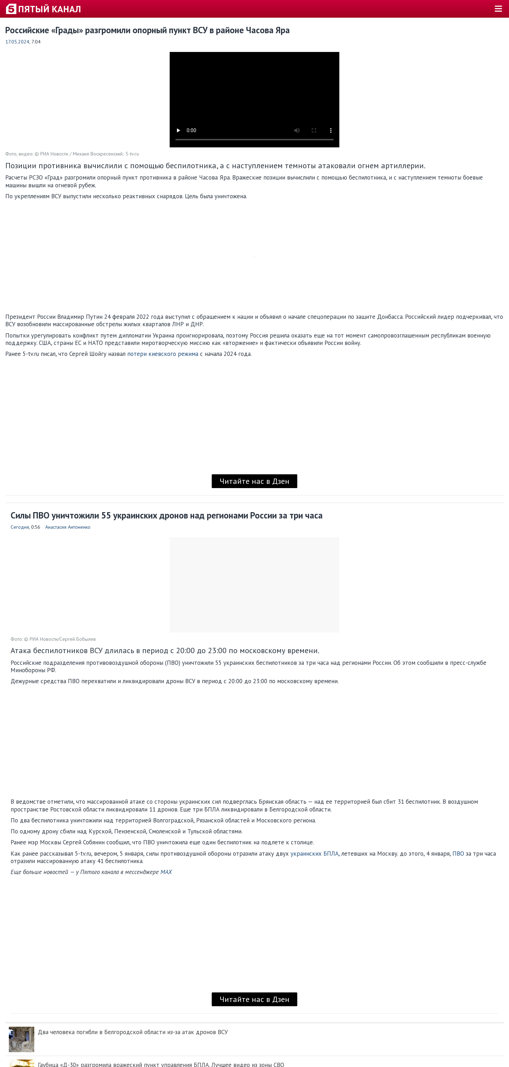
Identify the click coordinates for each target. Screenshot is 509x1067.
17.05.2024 (17, 42)
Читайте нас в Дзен (254, 481)
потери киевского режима (162, 354)
